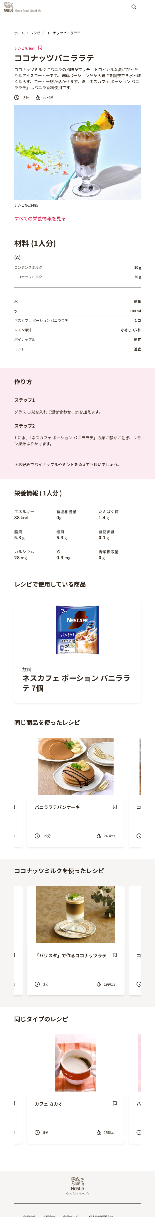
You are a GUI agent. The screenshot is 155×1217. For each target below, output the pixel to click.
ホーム (19, 32)
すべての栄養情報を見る (40, 218)
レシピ (35, 32)
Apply (134, 8)
